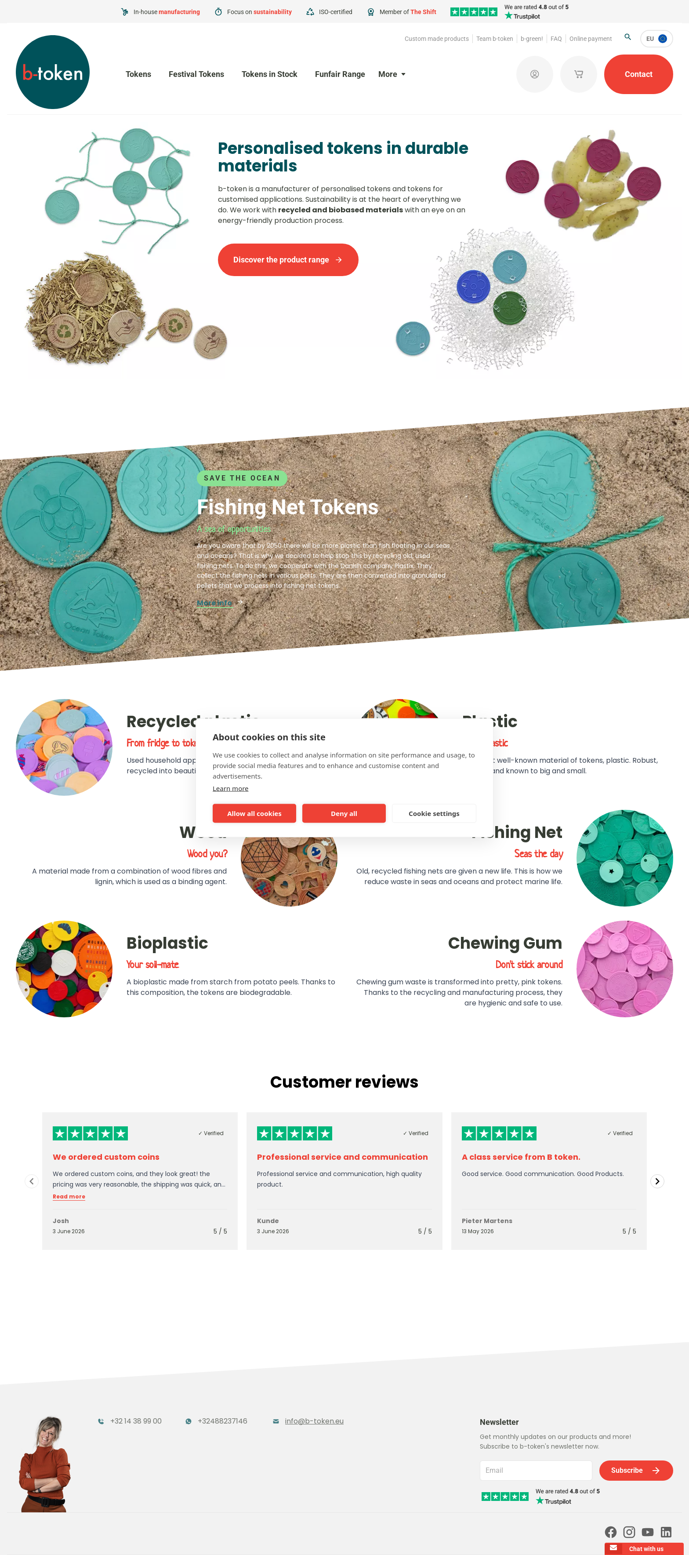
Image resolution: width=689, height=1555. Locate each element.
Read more (69, 1196)
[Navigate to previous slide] (32, 1181)
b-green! (532, 38)
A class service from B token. (521, 1156)
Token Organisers (128, 1435)
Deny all (344, 813)
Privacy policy (354, 1536)
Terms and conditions (298, 1536)
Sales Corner (313, 1435)
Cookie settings (434, 813)
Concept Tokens (223, 1435)
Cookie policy (401, 1536)
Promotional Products (331, 1417)
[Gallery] (344, 1181)
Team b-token (494, 38)
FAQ (556, 38)
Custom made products (437, 38)
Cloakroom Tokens (228, 1417)
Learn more (231, 787)
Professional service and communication (342, 1156)
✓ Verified (211, 1133)
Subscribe (636, 1421)
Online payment (590, 38)
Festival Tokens (196, 74)
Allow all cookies (254, 813)
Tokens (138, 74)
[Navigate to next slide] (657, 1181)
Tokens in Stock (269, 74)
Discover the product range (288, 259)
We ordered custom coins (106, 1156)
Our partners (195, 1498)
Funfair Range (340, 74)
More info (220, 603)
